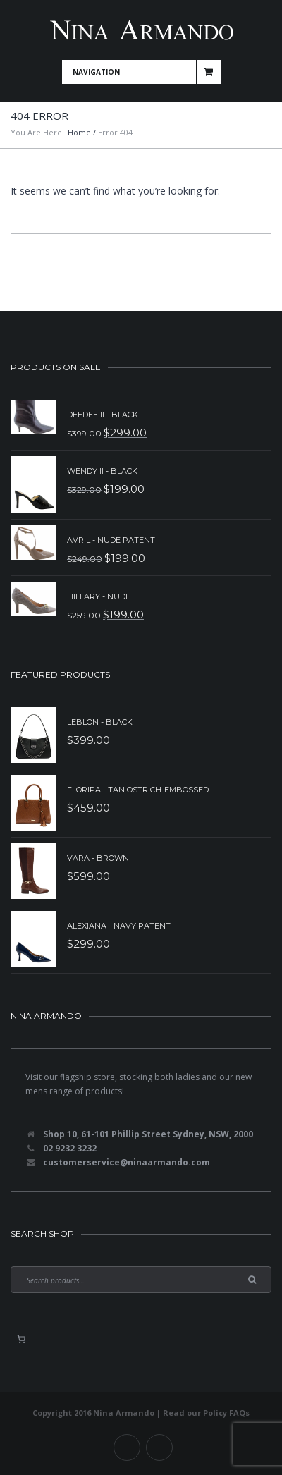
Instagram (159, 1447)
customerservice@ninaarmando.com (126, 1162)
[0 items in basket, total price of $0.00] (21, 1338)
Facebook (127, 1447)
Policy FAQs (226, 1412)
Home (79, 132)
